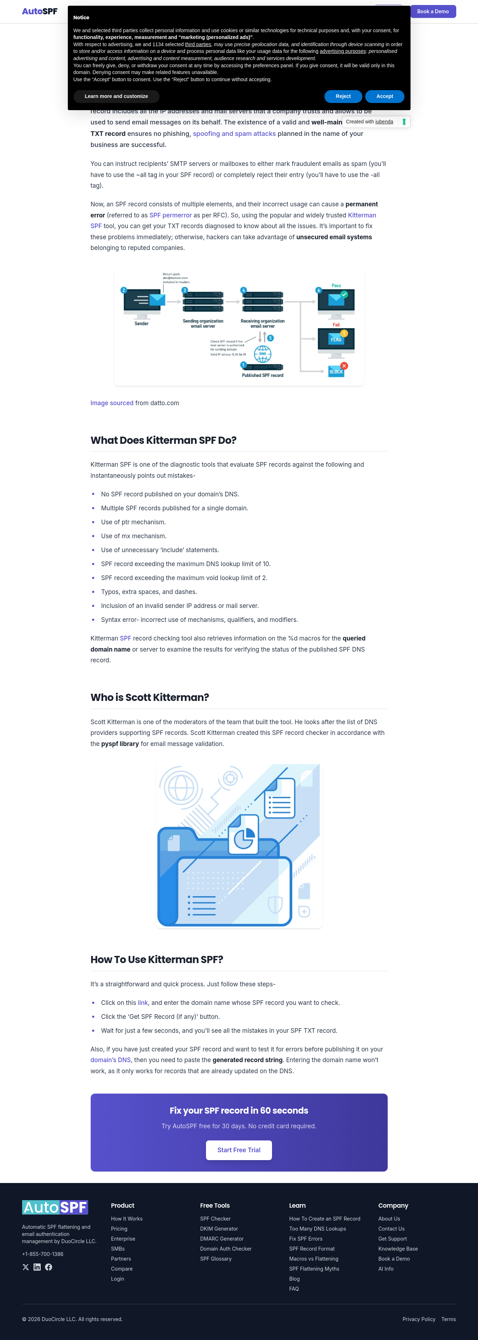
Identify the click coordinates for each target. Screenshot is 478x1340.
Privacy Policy (419, 1319)
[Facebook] (48, 1267)
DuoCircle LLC (78, 1241)
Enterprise (123, 1239)
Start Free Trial (238, 1150)
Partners (121, 1259)
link (143, 1002)
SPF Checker (215, 1219)
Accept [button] (385, 96)
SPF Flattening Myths (314, 1269)
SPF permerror (171, 215)
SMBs (118, 1249)
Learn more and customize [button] (116, 96)
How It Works (126, 1219)
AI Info (386, 1269)
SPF (125, 638)
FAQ (294, 1289)
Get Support (392, 1239)
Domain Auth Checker (226, 1249)
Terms (448, 1319)
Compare (122, 1269)
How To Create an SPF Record (324, 1219)
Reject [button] (343, 96)
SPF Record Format (311, 1249)
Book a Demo (433, 11)
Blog (294, 1279)
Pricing (119, 1229)
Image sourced (112, 403)
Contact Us (391, 1229)
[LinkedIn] (37, 1267)
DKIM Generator (219, 1229)
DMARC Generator (222, 1239)
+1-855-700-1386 (43, 1254)
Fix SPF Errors (305, 1239)
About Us (389, 1219)
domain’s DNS (111, 1060)
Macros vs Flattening (313, 1259)
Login (117, 1279)
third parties (198, 44)
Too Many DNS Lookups (317, 1229)
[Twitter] (25, 1267)
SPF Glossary (216, 1259)
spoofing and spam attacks (234, 133)
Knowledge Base (398, 1249)
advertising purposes (343, 51)
